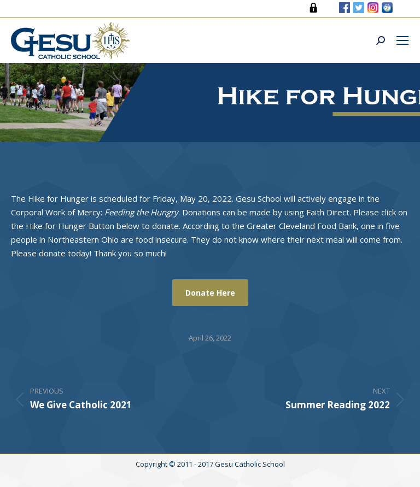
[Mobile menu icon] (402, 40)
